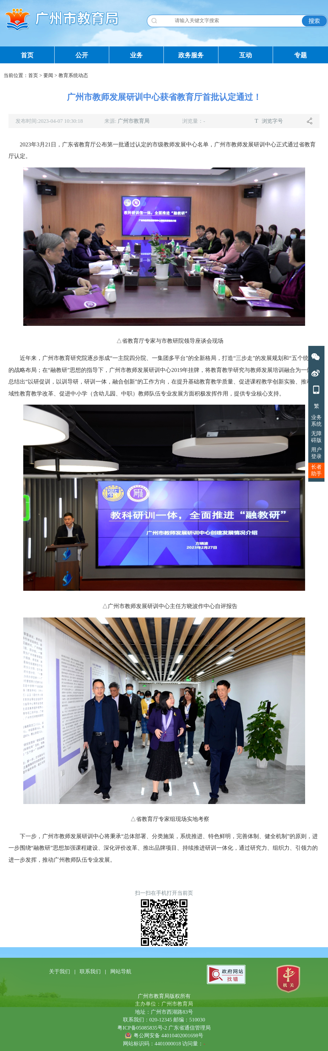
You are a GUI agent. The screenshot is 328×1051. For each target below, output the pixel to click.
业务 (136, 55)
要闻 (48, 75)
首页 (27, 55)
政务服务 (191, 55)
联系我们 (91, 971)
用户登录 (316, 453)
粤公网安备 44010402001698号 (169, 1035)
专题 (300, 55)
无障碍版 (316, 437)
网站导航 (120, 971)
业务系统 (316, 420)
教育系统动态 (73, 75)
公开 (81, 55)
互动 (245, 55)
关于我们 (60, 971)
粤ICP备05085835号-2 (142, 1028)
